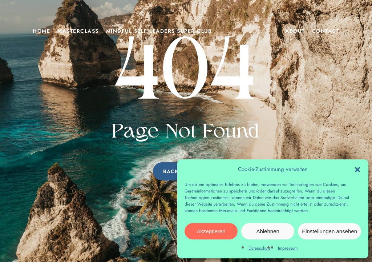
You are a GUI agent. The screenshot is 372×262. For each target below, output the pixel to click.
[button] (357, 169)
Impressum (288, 248)
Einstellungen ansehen (329, 231)
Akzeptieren (211, 231)
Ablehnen (267, 231)
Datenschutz (259, 248)
